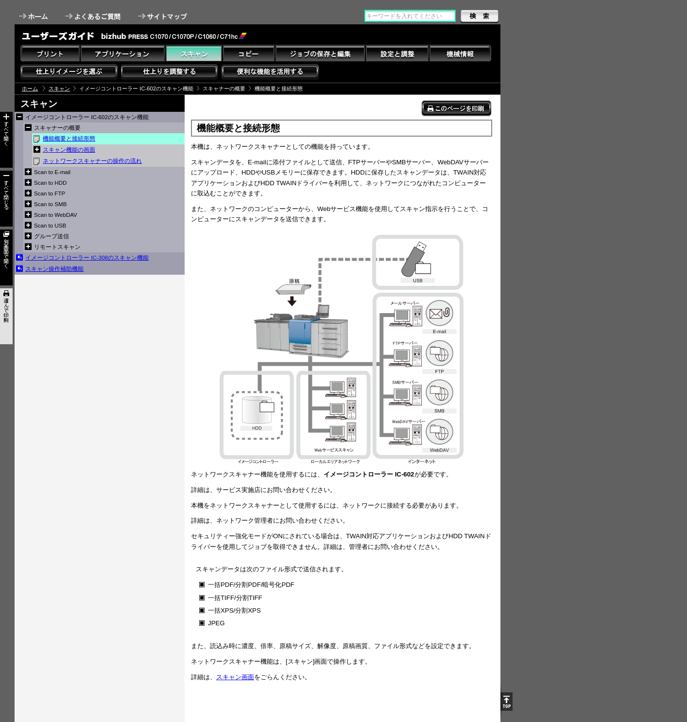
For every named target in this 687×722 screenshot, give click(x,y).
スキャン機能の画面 (69, 150)
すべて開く (6, 140)
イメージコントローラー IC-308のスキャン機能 (87, 258)
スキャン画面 (235, 677)
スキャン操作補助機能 (54, 269)
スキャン (59, 88)
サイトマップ (164, 16)
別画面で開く (6, 257)
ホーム (34, 16)
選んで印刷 (6, 316)
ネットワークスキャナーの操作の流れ (92, 161)
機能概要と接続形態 (69, 138)
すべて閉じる (6, 199)
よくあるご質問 (94, 16)
